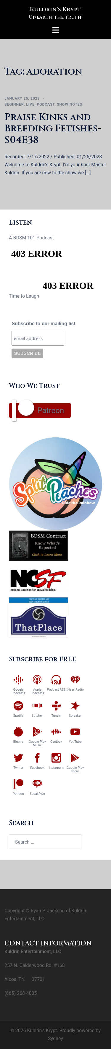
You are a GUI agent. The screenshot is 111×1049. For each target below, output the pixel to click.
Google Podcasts (18, 691)
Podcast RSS (56, 690)
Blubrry (18, 742)
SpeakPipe (37, 794)
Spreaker (75, 716)
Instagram (56, 768)
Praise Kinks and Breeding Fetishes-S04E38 (52, 128)
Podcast (46, 104)
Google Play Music (37, 743)
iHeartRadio (75, 690)
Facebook (37, 768)
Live (30, 104)
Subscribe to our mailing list (43, 323)
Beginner (14, 104)
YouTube (75, 742)
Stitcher (37, 716)
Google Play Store (75, 769)
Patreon (50, 410)
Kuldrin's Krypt (55, 9)
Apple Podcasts (37, 691)
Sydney (55, 1038)
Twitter (18, 768)
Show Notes (69, 104)
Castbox (56, 742)
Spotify (18, 716)
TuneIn (56, 716)
